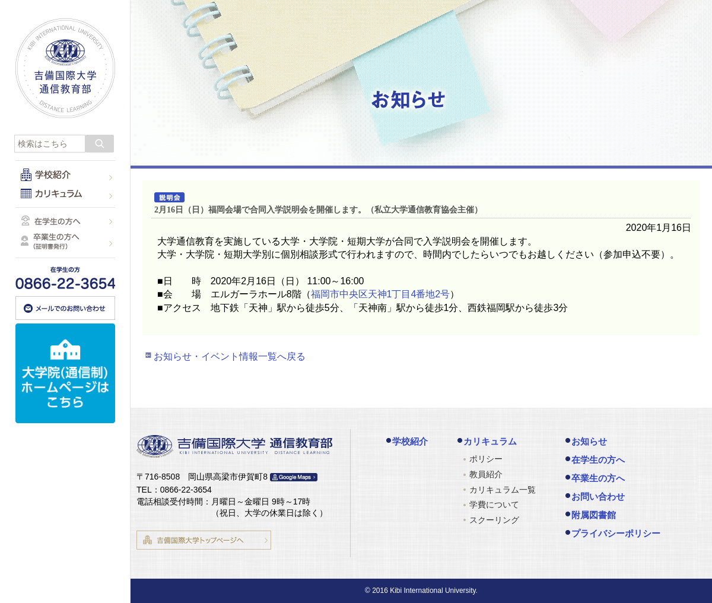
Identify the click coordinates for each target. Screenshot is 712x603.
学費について (494, 504)
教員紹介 (486, 474)
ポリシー (486, 459)
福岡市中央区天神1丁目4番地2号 (380, 294)
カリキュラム (490, 441)
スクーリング (494, 520)
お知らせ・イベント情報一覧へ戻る (230, 356)
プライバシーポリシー (615, 533)
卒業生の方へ (598, 478)
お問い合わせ (598, 496)
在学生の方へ (598, 460)
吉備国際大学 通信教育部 (65, 68)
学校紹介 (410, 441)
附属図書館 (593, 515)
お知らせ (589, 441)
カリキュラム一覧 (502, 489)
